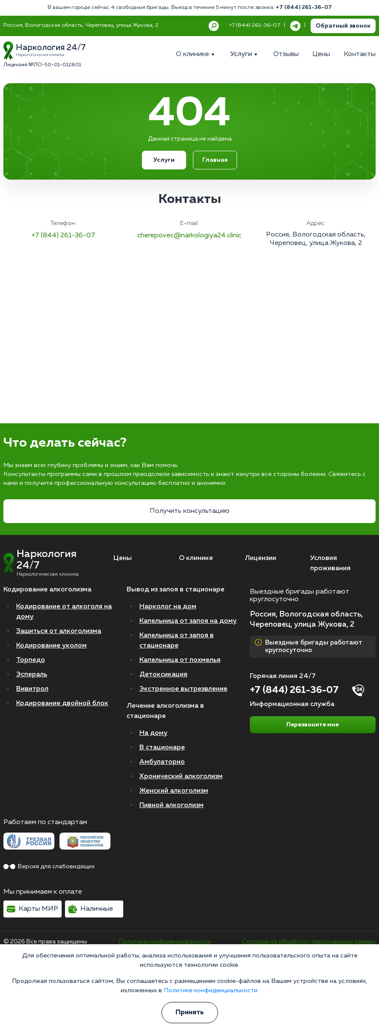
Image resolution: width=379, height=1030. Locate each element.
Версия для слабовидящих (49, 867)
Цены (122, 558)
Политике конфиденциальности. (211, 990)
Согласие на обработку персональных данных (309, 942)
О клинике (196, 558)
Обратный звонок (343, 26)
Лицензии (260, 558)
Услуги (164, 160)
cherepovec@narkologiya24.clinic (189, 235)
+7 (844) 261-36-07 (304, 7)
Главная (215, 160)
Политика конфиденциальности (165, 942)
